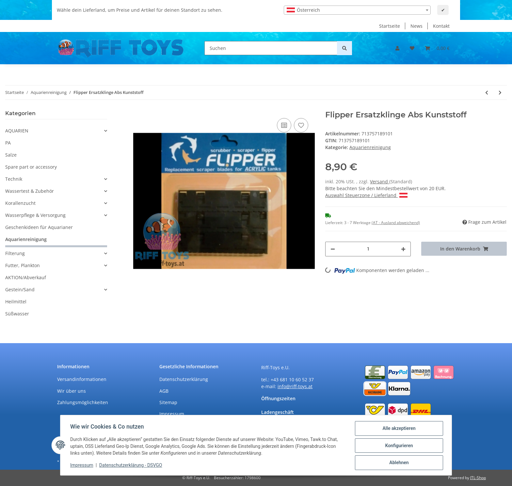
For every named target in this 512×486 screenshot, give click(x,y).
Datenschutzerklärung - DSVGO (131, 465)
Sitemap (168, 402)
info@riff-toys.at (295, 386)
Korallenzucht (20, 203)
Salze (11, 155)
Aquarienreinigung (370, 147)
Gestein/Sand (20, 289)
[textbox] (357, 10)
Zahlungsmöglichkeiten (82, 402)
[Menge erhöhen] (403, 249)
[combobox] (357, 10)
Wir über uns (71, 391)
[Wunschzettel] (412, 48)
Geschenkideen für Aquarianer (39, 227)
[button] (397, 48)
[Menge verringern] (333, 249)
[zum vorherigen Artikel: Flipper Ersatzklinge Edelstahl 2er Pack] (486, 92)
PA (8, 143)
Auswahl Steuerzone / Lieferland (366, 195)
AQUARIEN (16, 131)
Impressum (171, 414)
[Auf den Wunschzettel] (301, 125)
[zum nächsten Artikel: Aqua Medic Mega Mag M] (500, 92)
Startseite (389, 26)
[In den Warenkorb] (464, 249)
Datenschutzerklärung (183, 379)
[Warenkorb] (437, 48)
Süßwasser (17, 314)
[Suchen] (270, 48)
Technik (13, 179)
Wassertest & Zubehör (29, 191)
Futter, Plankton (22, 265)
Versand (379, 181)
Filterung (15, 253)
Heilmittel (15, 301)
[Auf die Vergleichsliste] (284, 125)
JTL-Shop (478, 477)
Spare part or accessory (31, 167)
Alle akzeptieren (398, 429)
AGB (163, 391)
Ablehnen (398, 462)
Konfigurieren (398, 445)
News (416, 26)
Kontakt (441, 26)
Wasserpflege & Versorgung (35, 215)
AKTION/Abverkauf (25, 277)
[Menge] (368, 249)
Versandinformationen (81, 379)
